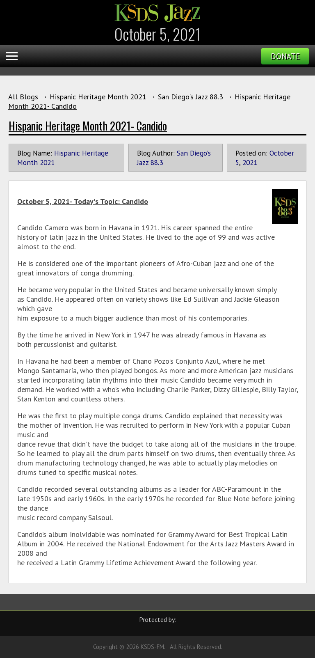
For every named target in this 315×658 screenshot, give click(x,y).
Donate (285, 56)
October (281, 153)
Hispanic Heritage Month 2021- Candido (88, 125)
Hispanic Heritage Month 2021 (98, 96)
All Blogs (23, 96)
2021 (249, 162)
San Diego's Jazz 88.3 (190, 96)
